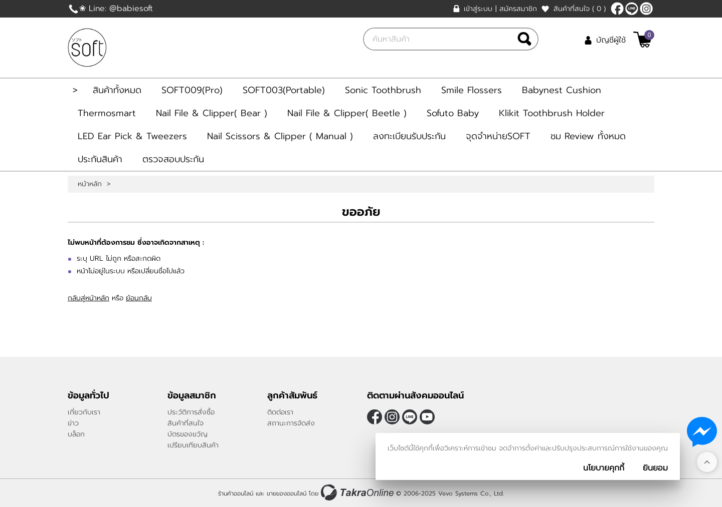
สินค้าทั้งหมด (117, 90)
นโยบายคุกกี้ (603, 468)
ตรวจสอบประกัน (173, 159)
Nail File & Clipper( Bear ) (211, 113)
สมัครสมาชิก (518, 9)
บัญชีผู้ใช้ (611, 40)
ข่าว (73, 423)
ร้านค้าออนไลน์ (235, 493)
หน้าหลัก (90, 184)
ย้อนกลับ (139, 298)
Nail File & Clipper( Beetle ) (347, 113)
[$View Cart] (642, 40)
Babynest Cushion (561, 90)
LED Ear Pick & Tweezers (132, 136)
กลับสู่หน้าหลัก (88, 298)
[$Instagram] (646, 8)
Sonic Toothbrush (383, 90)
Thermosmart (107, 113)
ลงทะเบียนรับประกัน (409, 136)
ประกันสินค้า (100, 159)
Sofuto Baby (453, 113)
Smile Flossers (471, 90)
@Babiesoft (631, 8)
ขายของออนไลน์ (286, 493)
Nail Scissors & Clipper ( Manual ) (280, 136)
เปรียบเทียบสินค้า (193, 445)
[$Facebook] (617, 8)
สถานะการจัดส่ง (291, 423)
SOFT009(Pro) (192, 90)
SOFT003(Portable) (284, 90)
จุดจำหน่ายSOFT (498, 136)
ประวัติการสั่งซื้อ (191, 412)
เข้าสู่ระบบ (478, 9)
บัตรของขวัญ (187, 434)
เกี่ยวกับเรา (84, 412)
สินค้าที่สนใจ (580, 9)
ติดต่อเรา (280, 412)
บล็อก (76, 434)
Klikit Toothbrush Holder (552, 113)
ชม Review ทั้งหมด (588, 136)
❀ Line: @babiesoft (116, 9)
